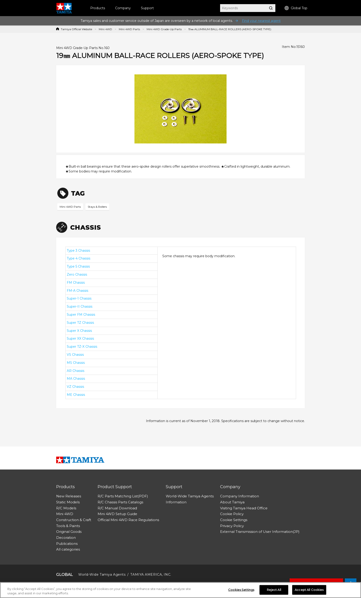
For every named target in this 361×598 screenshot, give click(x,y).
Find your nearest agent (261, 21)
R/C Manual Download (117, 508)
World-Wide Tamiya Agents (190, 496)
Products (97, 8)
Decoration (66, 537)
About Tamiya (232, 502)
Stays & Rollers (97, 206)
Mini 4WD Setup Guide (117, 514)
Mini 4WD (105, 29)
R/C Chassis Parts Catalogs (120, 502)
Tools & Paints (68, 526)
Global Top (296, 8)
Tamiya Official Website (76, 29)
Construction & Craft (73, 520)
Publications (67, 543)
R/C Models (66, 508)
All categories (68, 549)
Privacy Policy (232, 526)
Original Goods (69, 531)
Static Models (68, 502)
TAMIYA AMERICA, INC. (150, 574)
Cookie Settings (233, 520)
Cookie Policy (232, 514)
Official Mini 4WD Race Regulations (128, 520)
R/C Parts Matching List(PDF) (123, 496)
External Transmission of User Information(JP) (260, 531)
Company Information (239, 496)
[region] (180, 590)
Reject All (274, 590)
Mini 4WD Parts (129, 29)
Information (176, 502)
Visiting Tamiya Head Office (244, 508)
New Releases (68, 496)
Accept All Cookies (309, 590)
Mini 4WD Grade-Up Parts (164, 29)
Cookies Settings (241, 590)
